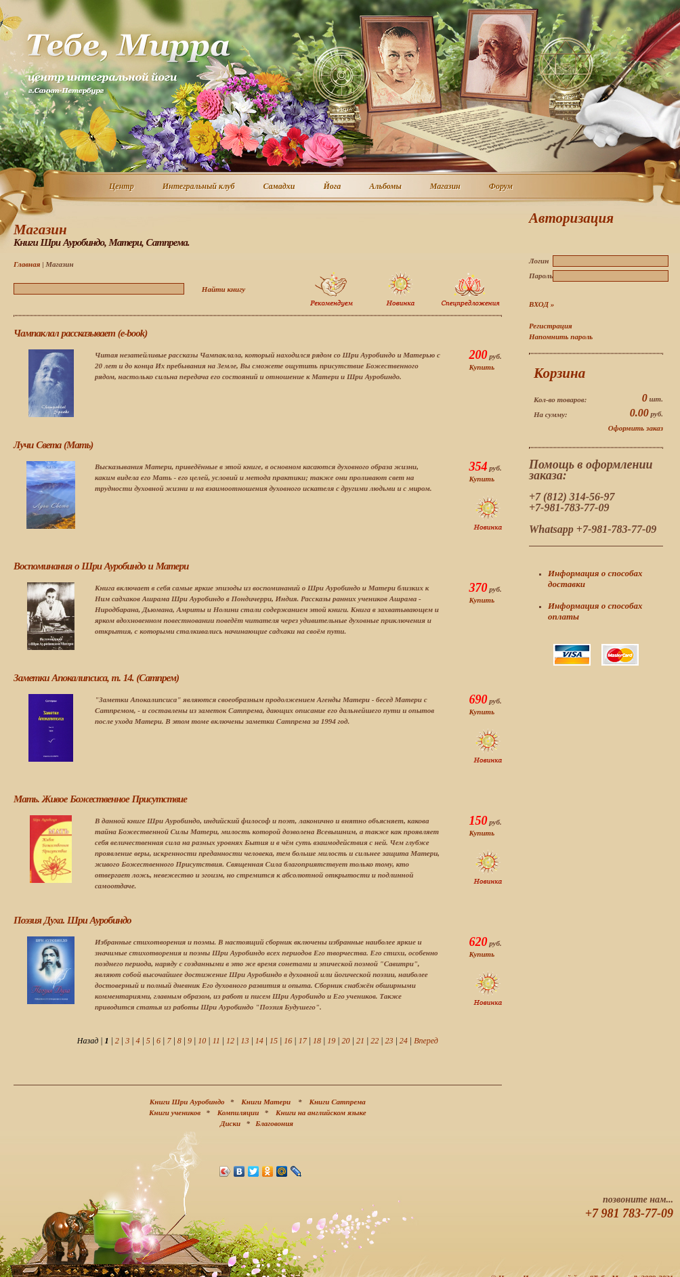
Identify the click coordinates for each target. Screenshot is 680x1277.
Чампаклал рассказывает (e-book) (80, 333)
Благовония (274, 1123)
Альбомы (386, 187)
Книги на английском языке (321, 1112)
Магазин (446, 187)
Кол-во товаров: (560, 399)
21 (360, 1040)
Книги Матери (266, 1102)
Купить (481, 367)
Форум (501, 187)
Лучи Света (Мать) (53, 444)
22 (374, 1040)
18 (317, 1040)
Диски (230, 1123)
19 (331, 1040)
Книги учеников (174, 1112)
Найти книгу (223, 289)
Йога (332, 187)
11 (216, 1040)
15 (274, 1040)
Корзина (559, 373)
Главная (27, 264)
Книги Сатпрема (338, 1102)
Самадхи (280, 187)
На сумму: (551, 414)
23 (389, 1040)
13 (244, 1040)
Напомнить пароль (561, 336)
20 (346, 1040)
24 (404, 1040)
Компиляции (238, 1112)
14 (259, 1040)
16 (288, 1040)
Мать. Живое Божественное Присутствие (100, 799)
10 (202, 1040)
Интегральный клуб (199, 187)
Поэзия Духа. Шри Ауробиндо (72, 920)
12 (230, 1040)
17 (303, 1040)
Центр (122, 187)
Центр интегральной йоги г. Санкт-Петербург (128, 63)
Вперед (426, 1040)
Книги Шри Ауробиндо (187, 1102)
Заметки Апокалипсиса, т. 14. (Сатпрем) (96, 677)
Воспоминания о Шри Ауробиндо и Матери (101, 566)
